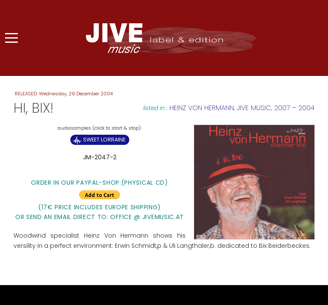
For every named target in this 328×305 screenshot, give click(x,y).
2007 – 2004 (294, 108)
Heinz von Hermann (202, 108)
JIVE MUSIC (254, 108)
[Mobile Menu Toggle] (11, 37)
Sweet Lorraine (104, 139)
